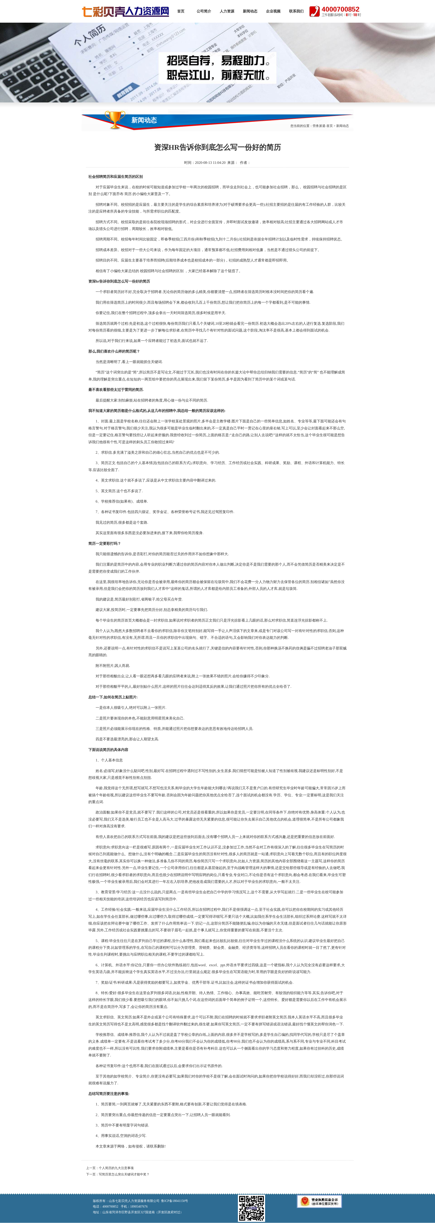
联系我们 (296, 11)
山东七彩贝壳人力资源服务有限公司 (125, 11)
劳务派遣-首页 (323, 126)
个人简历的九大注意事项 (116, 1168)
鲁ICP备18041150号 (174, 1201)
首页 (180, 11)
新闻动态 (250, 11)
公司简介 (204, 11)
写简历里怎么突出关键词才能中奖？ (124, 1174)
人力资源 (227, 11)
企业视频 (273, 11)
